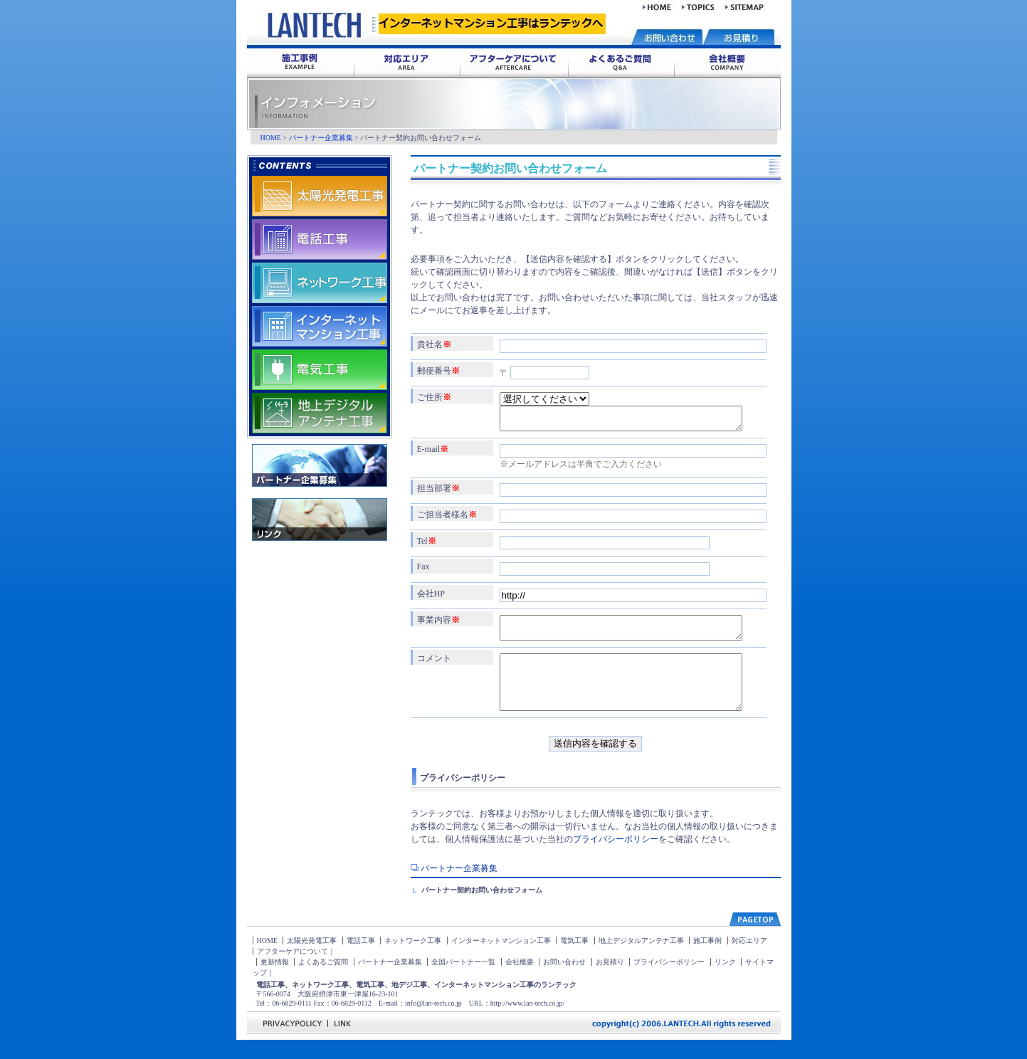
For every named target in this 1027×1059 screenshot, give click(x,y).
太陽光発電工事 (312, 960)
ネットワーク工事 (412, 960)
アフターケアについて (292, 970)
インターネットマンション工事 (501, 960)
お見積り (610, 981)
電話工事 (361, 960)
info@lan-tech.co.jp (433, 1022)
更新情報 (274, 981)
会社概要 (519, 981)
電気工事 (574, 960)
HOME (270, 138)
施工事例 (707, 960)
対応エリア (749, 960)
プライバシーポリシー (615, 858)
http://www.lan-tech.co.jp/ (527, 1022)
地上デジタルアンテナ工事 (641, 960)
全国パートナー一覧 (463, 981)
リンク (725, 981)
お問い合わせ (564, 981)
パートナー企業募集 (321, 138)
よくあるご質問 (323, 981)
